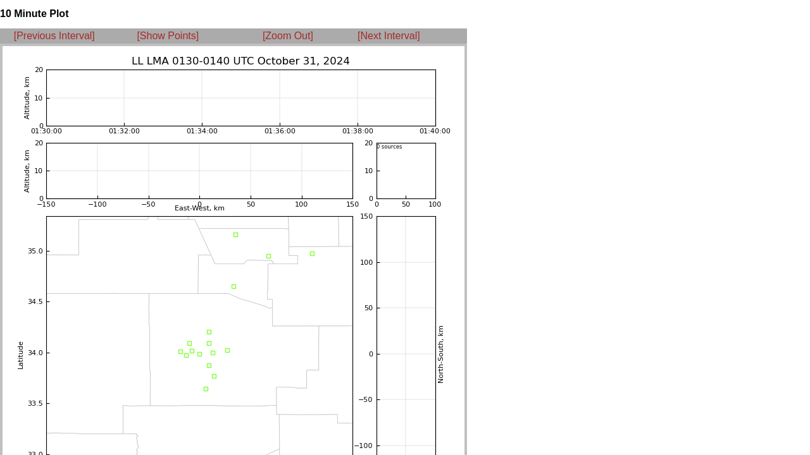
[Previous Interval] (54, 35)
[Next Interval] (389, 35)
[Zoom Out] (288, 35)
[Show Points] (168, 35)
